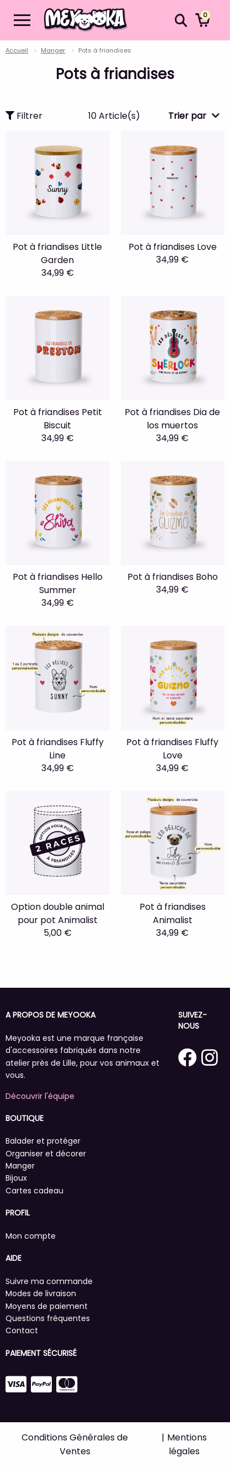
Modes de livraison (41, 1293)
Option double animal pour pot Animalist (57, 913)
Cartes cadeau (34, 1190)
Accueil (17, 50)
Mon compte (31, 1235)
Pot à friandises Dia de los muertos (172, 419)
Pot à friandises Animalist (173, 913)
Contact (22, 1330)
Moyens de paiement (47, 1306)
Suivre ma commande (49, 1281)
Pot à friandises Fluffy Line (58, 749)
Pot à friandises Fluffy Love (172, 749)
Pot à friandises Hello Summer (58, 583)
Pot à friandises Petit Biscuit (57, 419)
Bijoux (16, 1177)
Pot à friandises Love (173, 246)
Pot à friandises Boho (172, 576)
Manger (53, 50)
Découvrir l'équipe (40, 1096)
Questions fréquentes (48, 1318)
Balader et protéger (43, 1140)
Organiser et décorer (46, 1153)
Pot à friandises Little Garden (57, 253)
